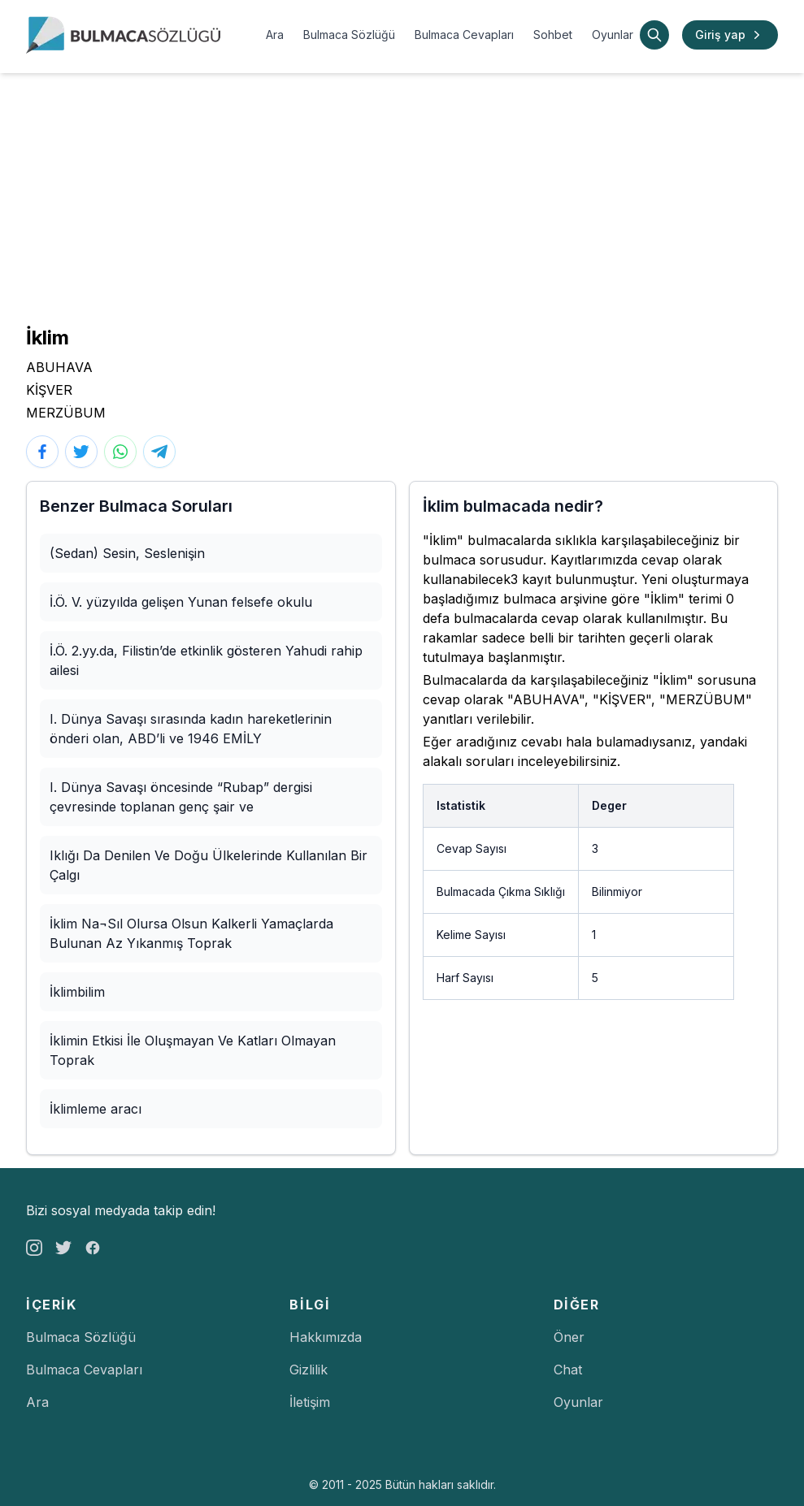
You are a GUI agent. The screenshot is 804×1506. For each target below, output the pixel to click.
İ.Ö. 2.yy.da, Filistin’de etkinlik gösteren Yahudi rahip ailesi (206, 660)
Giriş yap (730, 35)
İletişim (309, 1402)
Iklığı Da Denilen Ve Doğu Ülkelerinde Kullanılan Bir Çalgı (208, 865)
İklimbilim (77, 992)
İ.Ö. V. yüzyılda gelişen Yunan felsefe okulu (181, 602)
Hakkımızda (325, 1337)
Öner (569, 1337)
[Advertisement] (402, 195)
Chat (568, 1369)
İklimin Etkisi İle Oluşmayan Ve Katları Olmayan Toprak (193, 1050)
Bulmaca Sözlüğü (349, 34)
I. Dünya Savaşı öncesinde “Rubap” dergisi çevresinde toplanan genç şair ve (181, 797)
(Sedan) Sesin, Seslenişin (127, 553)
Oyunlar (612, 34)
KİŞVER (49, 390)
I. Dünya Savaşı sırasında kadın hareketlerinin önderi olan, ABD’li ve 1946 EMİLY (191, 729)
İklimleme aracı (95, 1109)
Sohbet (552, 34)
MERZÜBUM (66, 413)
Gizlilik (308, 1369)
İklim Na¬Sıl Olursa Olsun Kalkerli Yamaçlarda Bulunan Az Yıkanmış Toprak (191, 933)
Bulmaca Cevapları (464, 34)
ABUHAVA (59, 367)
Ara (275, 34)
